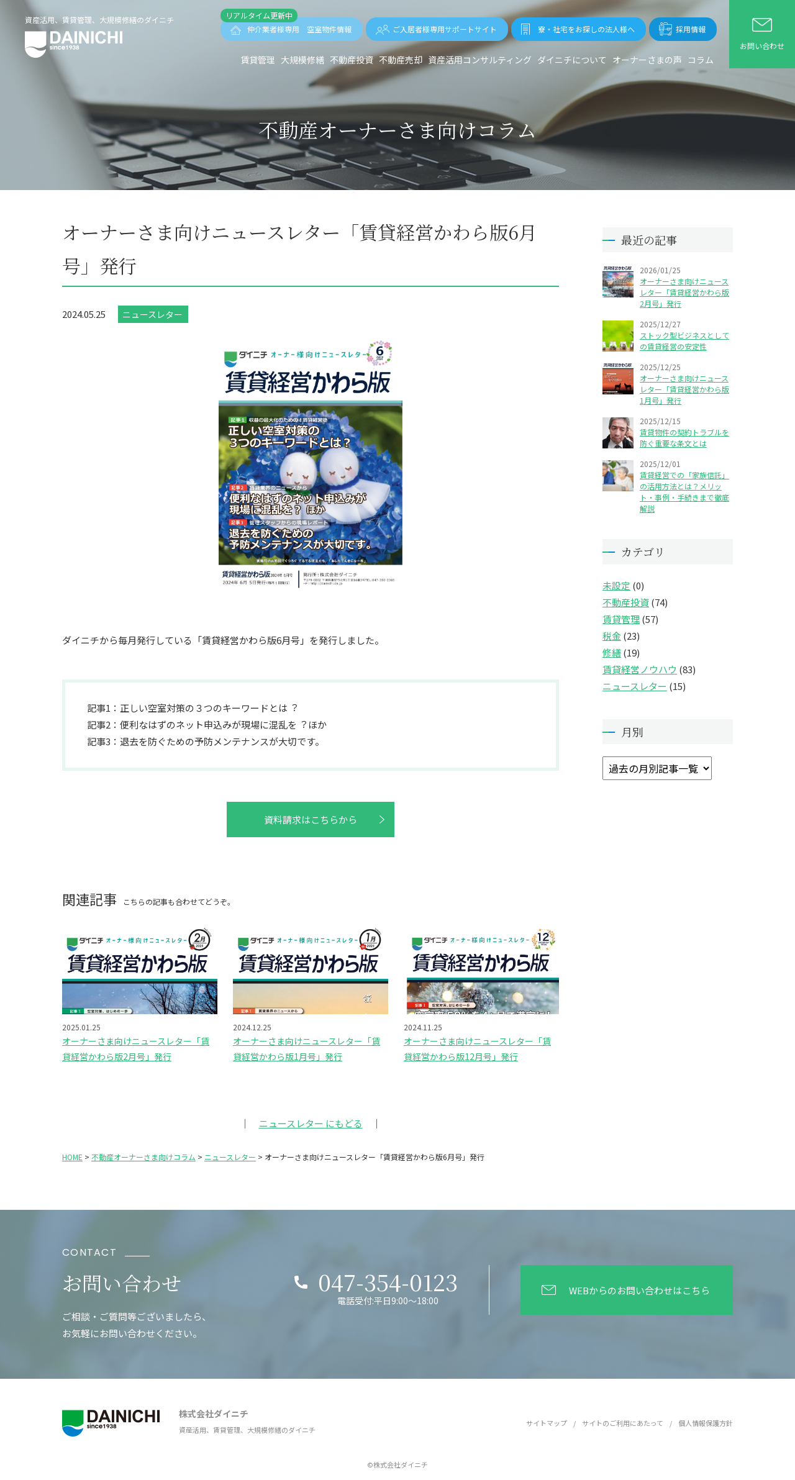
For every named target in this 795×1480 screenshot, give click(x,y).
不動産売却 (400, 59)
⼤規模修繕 (302, 59)
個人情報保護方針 (705, 1423)
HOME (72, 1156)
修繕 (611, 652)
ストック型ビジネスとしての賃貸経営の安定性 (684, 341)
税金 (611, 635)
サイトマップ (546, 1423)
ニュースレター (152, 314)
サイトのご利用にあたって (622, 1423)
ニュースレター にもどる (311, 1123)
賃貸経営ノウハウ (639, 669)
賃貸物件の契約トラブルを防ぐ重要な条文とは (684, 437)
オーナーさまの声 (647, 59)
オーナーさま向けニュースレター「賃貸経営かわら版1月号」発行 (684, 389)
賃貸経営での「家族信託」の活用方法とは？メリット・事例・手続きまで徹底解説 (684, 492)
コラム (701, 59)
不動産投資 (351, 59)
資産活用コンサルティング (480, 59)
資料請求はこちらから (310, 819)
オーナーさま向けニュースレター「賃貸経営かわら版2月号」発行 (684, 292)
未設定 (616, 585)
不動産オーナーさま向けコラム (143, 1156)
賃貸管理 (257, 59)
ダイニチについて (572, 59)
